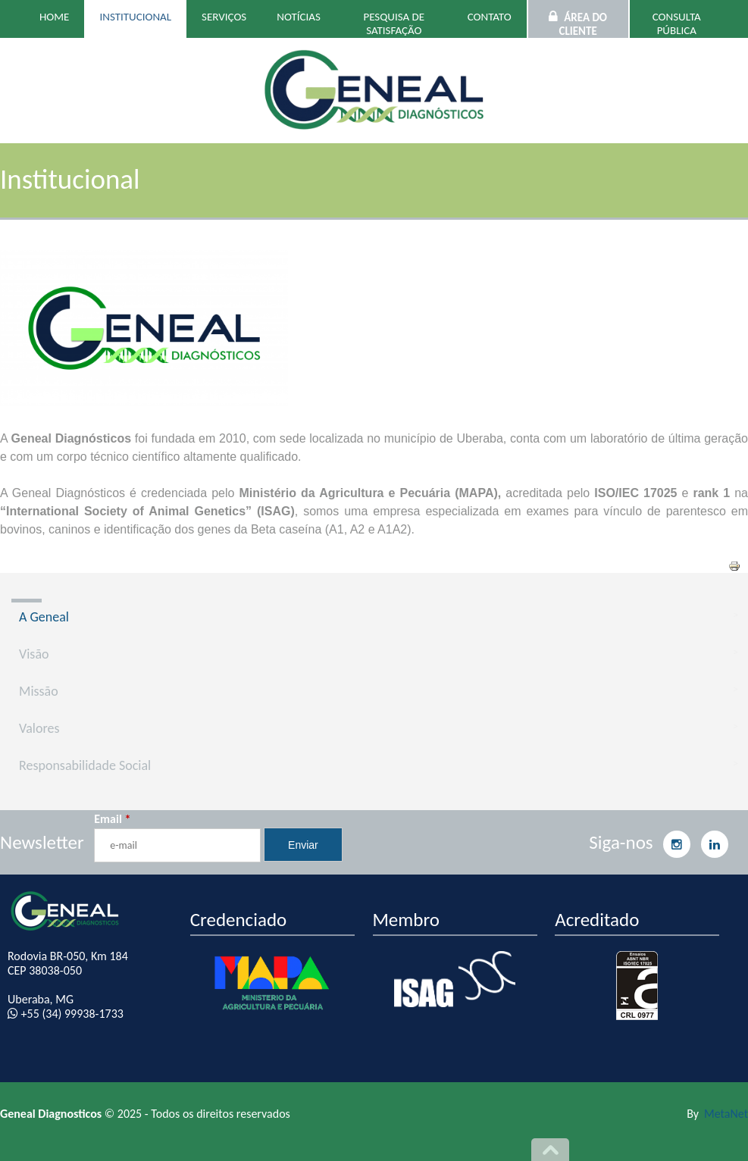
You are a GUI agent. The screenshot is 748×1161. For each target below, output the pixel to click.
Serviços (224, 16)
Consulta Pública (677, 23)
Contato (490, 16)
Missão (38, 691)
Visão (34, 654)
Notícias (299, 16)
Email (112, 819)
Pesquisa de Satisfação (393, 23)
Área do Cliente (583, 24)
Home (54, 16)
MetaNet (726, 1113)
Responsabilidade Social (85, 765)
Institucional (135, 16)
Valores (39, 728)
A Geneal (44, 617)
